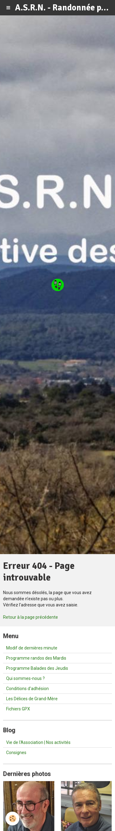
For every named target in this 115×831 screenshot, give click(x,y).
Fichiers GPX (18, 708)
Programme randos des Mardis (36, 658)
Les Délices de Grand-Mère (32, 698)
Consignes (16, 752)
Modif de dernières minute (31, 647)
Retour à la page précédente (30, 617)
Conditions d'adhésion (27, 688)
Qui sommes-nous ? (25, 678)
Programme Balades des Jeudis (37, 668)
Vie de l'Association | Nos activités (38, 742)
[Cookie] (12, 818)
